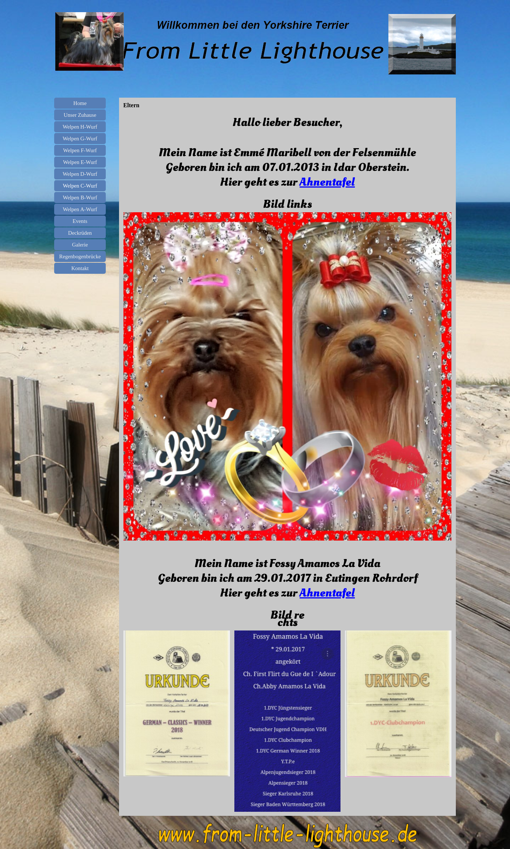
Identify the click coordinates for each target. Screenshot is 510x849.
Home (80, 103)
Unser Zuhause (80, 115)
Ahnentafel (327, 182)
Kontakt (79, 268)
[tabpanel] (287, 160)
